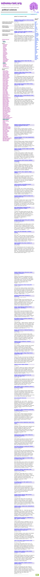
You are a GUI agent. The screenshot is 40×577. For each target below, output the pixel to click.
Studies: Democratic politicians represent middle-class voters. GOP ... (23, 32)
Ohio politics (5, 113)
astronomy (5, 46)
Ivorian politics (5, 92)
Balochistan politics (6, 74)
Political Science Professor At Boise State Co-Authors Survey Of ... (23, 458)
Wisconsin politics (6, 139)
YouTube (37, 12)
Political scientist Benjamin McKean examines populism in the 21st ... (22, 125)
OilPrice (36, 41)
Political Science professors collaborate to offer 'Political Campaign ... (23, 518)
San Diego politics (6, 124)
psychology (5, 64)
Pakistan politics (5, 114)
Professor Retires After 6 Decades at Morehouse (22, 296)
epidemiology (5, 53)
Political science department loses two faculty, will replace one (22, 375)
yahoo (38, 11)
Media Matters (37, 34)
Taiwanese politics (6, 130)
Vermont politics (5, 136)
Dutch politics (5, 79)
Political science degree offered (21, 364)
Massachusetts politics (7, 97)
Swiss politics (5, 129)
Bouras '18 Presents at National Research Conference (23, 330)
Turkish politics (5, 134)
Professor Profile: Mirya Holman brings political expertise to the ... (22, 73)
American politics (6, 71)
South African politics (6, 126)
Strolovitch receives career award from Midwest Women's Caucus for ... (22, 530)
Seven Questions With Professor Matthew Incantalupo (23, 161)
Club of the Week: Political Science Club (23, 540)
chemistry (4, 48)
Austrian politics (5, 73)
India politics (5, 89)
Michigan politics (6, 99)
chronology (5, 49)
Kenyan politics (5, 93)
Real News (36, 46)
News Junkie (36, 39)
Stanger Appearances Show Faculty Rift (23, 284)
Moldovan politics (6, 103)
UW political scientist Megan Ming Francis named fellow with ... (23, 353)
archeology (5, 45)
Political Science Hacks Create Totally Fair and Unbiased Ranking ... (23, 435)
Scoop (35, 48)
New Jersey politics (6, 107)
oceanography (5, 60)
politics (4, 122)
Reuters (36, 47)
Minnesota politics (6, 100)
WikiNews (36, 57)
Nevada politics (5, 106)
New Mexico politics (6, 108)
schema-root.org (5, 39)
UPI (35, 54)
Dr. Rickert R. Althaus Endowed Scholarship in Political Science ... (24, 410)
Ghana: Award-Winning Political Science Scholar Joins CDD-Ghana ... (23, 307)
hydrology (4, 57)
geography (5, 54)
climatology (5, 50)
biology (4, 47)
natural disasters (6, 59)
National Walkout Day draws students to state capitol (23, 243)
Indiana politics (5, 88)
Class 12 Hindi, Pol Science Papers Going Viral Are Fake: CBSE (23, 84)
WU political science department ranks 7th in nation (24, 423)
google (35, 11)
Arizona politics (5, 72)
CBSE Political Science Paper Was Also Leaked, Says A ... (23, 61)
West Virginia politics (6, 138)
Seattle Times (36, 49)
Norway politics (5, 112)
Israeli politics (5, 91)
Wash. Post (36, 55)
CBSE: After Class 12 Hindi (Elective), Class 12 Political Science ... (23, 96)
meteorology (5, 58)
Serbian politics (5, 125)
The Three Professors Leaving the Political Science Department (23, 447)
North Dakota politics (6, 111)
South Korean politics (6, 128)
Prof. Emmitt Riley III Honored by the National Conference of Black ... (22, 208)
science (3, 40)
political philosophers (6, 118)
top (36, 574)
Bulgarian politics (6, 75)
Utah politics (5, 135)
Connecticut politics (6, 77)
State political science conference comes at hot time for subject (23, 387)
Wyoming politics (6, 140)
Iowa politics (5, 90)
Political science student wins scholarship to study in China (24, 507)
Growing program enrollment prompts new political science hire (23, 196)
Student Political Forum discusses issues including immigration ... (23, 273)
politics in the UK (6, 121)
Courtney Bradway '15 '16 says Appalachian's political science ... (24, 138)
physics (4, 62)
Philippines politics (6, 116)
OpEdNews (36, 42)
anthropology (5, 44)
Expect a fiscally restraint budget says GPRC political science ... (24, 149)
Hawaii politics (5, 84)
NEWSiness (36, 38)
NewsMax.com (37, 40)
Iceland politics (5, 86)
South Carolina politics (7, 127)
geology (4, 55)
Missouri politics (5, 102)
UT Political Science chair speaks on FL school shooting (23, 482)
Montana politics (5, 104)
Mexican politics (5, 98)
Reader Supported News (36, 44)
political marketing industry (7, 117)
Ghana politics (5, 83)
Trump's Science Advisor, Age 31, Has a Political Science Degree (23, 495)
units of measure (6, 66)
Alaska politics (5, 70)
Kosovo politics (5, 94)
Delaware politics (6, 78)
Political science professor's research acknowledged (22, 342)
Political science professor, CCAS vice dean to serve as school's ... (23, 20)
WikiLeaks (36, 56)
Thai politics (5, 133)
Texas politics (5, 132)
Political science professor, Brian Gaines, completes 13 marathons (23, 552)
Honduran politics (6, 85)
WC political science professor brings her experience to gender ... (23, 319)
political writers (5, 120)
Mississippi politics (6, 101)
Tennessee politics (6, 131)
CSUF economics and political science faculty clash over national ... (22, 185)
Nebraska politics (6, 105)
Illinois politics (5, 87)
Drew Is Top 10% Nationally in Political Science (22, 232)
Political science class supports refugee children (23, 172)
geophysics (5, 56)
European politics (6, 80)
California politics (6, 76)
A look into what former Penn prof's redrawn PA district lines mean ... (24, 220)
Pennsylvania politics (6, 115)
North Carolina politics (7, 110)
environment (5, 52)
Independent (36, 33)
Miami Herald (36, 35)
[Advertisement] (24, 50)
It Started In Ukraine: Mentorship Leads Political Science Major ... (22, 470)
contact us (33, 14)
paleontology (5, 61)
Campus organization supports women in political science (23, 563)
